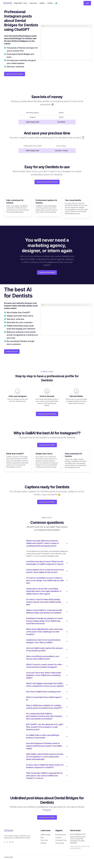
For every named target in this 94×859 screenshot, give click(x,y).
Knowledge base (60, 834)
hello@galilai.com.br (80, 834)
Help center (44, 840)
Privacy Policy (59, 843)
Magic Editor (18, 3)
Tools (25, 3)
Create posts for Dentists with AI (47, 182)
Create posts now (12, 351)
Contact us (58, 837)
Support (42, 3)
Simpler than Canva (44, 454)
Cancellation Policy (61, 840)
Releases (43, 843)
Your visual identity (73, 200)
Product (50, 3)
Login (87, 3)
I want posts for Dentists (47, 272)
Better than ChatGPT (15, 454)
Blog (42, 837)
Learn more (33, 3)
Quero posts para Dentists (14, 74)
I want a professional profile (47, 414)
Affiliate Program (46, 834)
